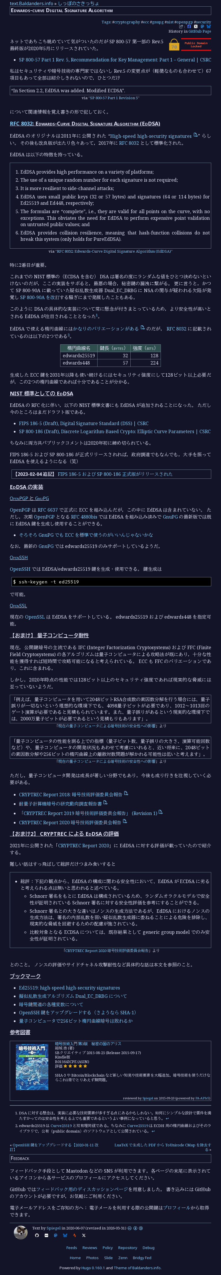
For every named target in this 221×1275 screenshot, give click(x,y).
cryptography (127, 22)
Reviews (90, 1247)
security (203, 22)
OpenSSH (19, 557)
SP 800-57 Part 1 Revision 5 (114, 97)
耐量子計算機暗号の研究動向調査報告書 (63, 804)
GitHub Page (199, 31)
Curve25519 (61, 1125)
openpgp (184, 22)
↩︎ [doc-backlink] (167, 1118)
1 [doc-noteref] (97, 315)
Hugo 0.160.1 (93, 1267)
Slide (108, 1257)
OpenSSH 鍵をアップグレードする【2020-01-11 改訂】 (54, 1147)
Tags (106, 22)
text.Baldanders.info (31, 3)
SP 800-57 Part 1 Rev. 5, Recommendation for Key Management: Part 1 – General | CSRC (115, 60)
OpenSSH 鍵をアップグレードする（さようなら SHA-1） (79, 1012)
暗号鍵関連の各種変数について (51, 1004)
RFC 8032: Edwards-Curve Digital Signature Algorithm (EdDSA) (114, 251)
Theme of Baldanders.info (137, 1267)
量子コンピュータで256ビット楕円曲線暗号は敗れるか (76, 1021)
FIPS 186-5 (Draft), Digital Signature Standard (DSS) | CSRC (83, 423)
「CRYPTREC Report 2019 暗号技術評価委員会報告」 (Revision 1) (91, 813)
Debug (149, 1247)
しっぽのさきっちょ (78, 3)
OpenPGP (19, 498)
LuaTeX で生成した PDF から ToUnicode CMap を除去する (163, 1147)
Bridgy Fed (142, 1257)
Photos (92, 1257)
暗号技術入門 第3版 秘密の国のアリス (88, 1043)
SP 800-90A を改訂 (40, 297)
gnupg (158, 22)
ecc (146, 22)
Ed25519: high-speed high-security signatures (69, 988)
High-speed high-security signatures (154, 136)
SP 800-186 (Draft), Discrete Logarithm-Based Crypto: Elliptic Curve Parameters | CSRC (115, 431)
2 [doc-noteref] (69, 334)
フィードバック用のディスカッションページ (82, 1189)
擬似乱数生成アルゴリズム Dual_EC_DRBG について (73, 996)
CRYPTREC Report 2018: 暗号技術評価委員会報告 (74, 794)
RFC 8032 (21, 123)
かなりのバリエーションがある (109, 329)
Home (75, 1257)
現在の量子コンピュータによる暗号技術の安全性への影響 (106, 725)
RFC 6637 (48, 510)
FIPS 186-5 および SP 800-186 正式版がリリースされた (115, 474)
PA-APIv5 (202, 1098)
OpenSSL (18, 605)
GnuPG (42, 498)
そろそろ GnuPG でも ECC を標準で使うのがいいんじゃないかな (86, 535)
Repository (127, 1247)
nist (170, 22)
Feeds (71, 1247)
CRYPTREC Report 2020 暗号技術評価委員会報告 (73, 822)
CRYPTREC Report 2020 (83, 845)
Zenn (122, 1257)
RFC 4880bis (84, 517)
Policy (108, 1247)
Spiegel (147, 1098)
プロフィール (176, 1208)
